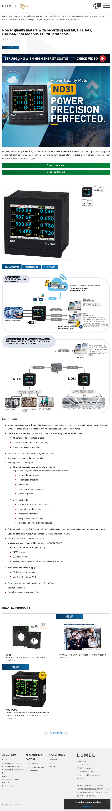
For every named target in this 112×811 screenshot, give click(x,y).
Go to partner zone (56, 172)
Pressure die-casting (34, 757)
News (4, 760)
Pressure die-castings (35, 767)
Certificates (52, 267)
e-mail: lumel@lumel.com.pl (88, 775)
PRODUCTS (64, 16)
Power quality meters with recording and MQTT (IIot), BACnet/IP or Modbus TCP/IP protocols (41, 20)
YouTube (52, 767)
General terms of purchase (13, 767)
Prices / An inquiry (56, 166)
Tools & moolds (32, 764)
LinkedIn (52, 763)
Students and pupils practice (10, 781)
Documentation (33, 267)
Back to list (56, 733)
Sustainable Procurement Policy (12, 771)
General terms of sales (11, 763)
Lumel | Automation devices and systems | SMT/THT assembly (30, 16)
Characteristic (12, 267)
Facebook (53, 760)
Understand (86, 806)
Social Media (57, 755)
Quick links (9, 755)
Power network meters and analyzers (87, 16)
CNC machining (32, 771)
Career (5, 776)
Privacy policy (8, 786)
